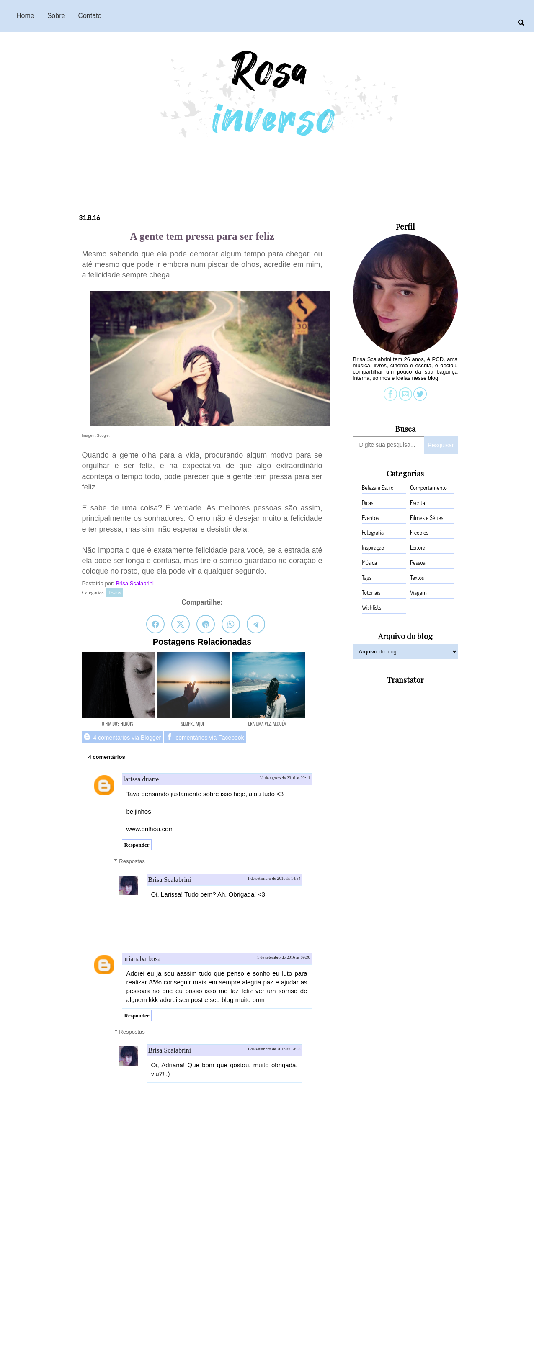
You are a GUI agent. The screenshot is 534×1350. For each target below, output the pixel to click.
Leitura (418, 547)
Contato (89, 15)
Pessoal (418, 562)
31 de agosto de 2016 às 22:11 (285, 778)
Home (25, 15)
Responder (137, 845)
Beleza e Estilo (378, 487)
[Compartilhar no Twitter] (180, 624)
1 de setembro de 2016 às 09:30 (283, 957)
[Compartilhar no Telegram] (256, 624)
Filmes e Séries (426, 517)
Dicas (368, 502)
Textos (114, 592)
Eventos (370, 517)
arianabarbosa (142, 958)
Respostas (131, 861)
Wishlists (372, 607)
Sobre (56, 15)
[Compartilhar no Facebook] (155, 624)
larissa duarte (141, 779)
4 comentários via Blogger (122, 737)
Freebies (419, 532)
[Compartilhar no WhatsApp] (231, 624)
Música (369, 562)
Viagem (418, 592)
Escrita (417, 502)
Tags (366, 577)
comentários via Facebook (205, 737)
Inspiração (373, 547)
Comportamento (428, 487)
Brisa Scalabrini (135, 583)
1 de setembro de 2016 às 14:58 (274, 1049)
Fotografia (373, 532)
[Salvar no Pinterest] (205, 624)
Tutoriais (371, 592)
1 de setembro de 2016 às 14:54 (274, 878)
